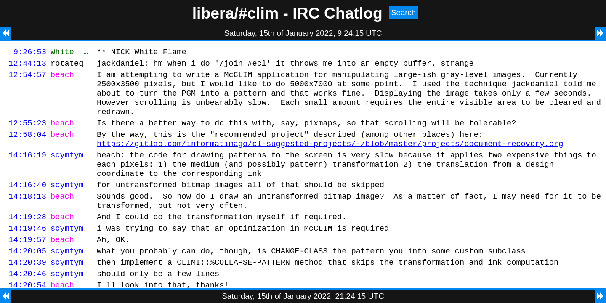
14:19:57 (27, 263)
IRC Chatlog (337, 13)
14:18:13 (27, 215)
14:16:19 (27, 168)
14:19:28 (27, 238)
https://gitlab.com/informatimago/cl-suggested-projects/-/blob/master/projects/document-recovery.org (330, 156)
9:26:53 (29, 53)
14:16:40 (27, 202)
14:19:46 (27, 250)
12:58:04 (27, 145)
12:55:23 (27, 133)
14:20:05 (27, 276)
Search (403, 12)
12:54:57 (27, 78)
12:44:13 (27, 65)
